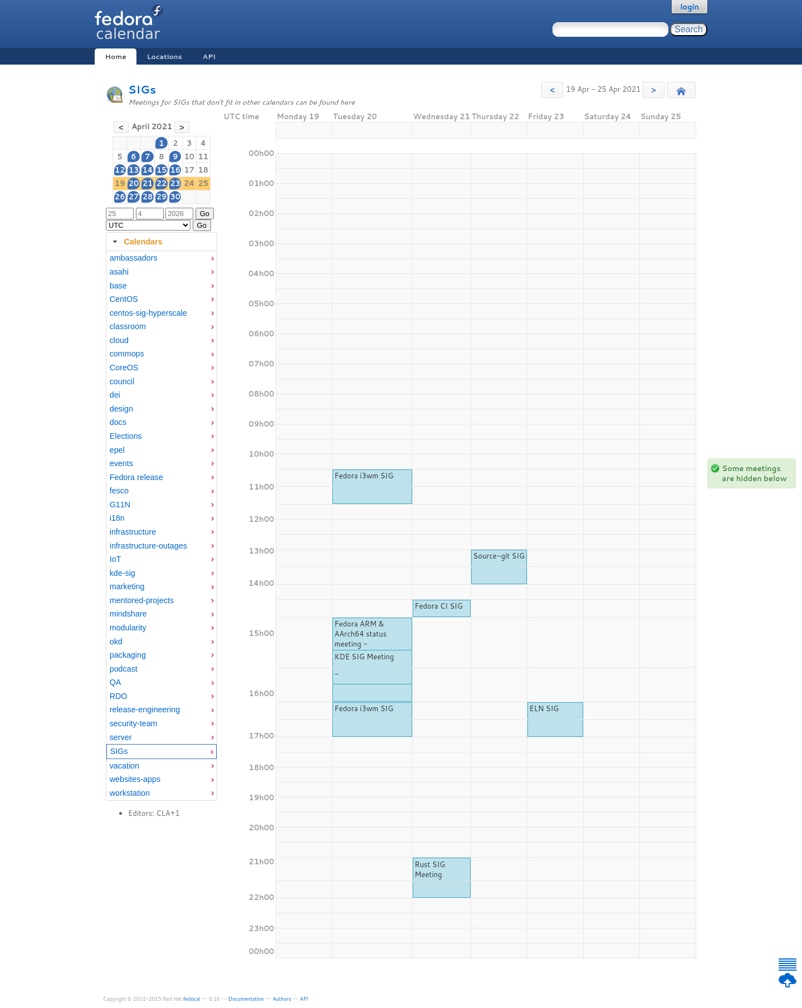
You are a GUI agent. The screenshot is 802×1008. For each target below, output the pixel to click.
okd (116, 641)
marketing (127, 586)
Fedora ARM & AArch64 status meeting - (360, 634)
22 (162, 183)
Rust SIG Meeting (430, 869)
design (121, 408)
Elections (126, 436)
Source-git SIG (499, 556)
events (121, 463)
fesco (119, 490)
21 (148, 183)
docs (118, 422)
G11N (120, 504)
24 (189, 183)
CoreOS (124, 367)
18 (203, 170)
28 (148, 197)
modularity (128, 627)
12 (120, 170)
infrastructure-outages (148, 545)
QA (115, 682)
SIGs (142, 89)
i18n (117, 517)
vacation (124, 765)
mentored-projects (142, 600)
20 (134, 183)
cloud (119, 340)
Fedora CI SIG (439, 606)
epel (117, 450)
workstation (130, 793)
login (689, 7)
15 (162, 170)
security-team (134, 723)
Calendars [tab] (136, 241)
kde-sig (122, 573)
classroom (128, 326)
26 (120, 197)
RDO (119, 696)
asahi (119, 271)
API (209, 56)
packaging (128, 654)
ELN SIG (544, 708)
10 (189, 156)
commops (127, 353)
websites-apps (135, 779)
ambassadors (134, 257)
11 (203, 156)
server (121, 737)
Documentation (246, 998)
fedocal (191, 998)
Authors (282, 998)
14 (147, 170)
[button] (552, 90)
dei (115, 394)
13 (134, 170)
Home (115, 56)
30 (175, 197)
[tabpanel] (161, 525)
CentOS (124, 299)
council (122, 381)
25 (203, 183)
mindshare (128, 613)
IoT (115, 559)
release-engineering (145, 709)
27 (134, 197)
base (118, 285)
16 (175, 170)
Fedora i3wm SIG (363, 476)
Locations (164, 56)
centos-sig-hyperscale (148, 313)
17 (189, 170)
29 (162, 197)
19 (120, 183)
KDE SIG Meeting (364, 657)
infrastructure (133, 531)
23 (175, 183)
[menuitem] (161, 258)
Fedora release (136, 477)
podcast (124, 668)
